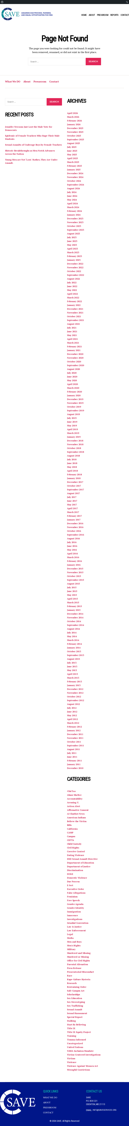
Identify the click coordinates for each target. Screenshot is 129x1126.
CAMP (70, 832)
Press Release (74, 968)
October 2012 (74, 696)
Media (70, 938)
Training (72, 1035)
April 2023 (72, 248)
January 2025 (74, 169)
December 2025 (75, 128)
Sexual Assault (75, 1009)
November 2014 (75, 617)
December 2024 (75, 173)
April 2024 (72, 203)
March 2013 (73, 677)
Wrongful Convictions (79, 1069)
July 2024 (72, 192)
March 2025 (73, 162)
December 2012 (75, 689)
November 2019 (75, 403)
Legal (70, 934)
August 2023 (73, 233)
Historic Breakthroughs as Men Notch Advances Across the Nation (31, 156)
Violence (71, 1062)
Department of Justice (79, 866)
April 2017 (72, 508)
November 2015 (75, 572)
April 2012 (72, 719)
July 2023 (72, 237)
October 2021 (74, 316)
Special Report (75, 1017)
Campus (71, 836)
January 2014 (74, 647)
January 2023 (74, 259)
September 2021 (75, 320)
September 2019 (75, 410)
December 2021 (75, 308)
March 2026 (73, 116)
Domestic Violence (77, 877)
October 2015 (74, 576)
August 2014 (73, 628)
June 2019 (72, 421)
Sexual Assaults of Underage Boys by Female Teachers (29, 147)
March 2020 (73, 387)
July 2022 (72, 282)
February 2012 (74, 726)
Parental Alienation (78, 964)
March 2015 (73, 602)
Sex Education (75, 998)
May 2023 (72, 244)
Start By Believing (77, 1024)
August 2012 (73, 704)
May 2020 (72, 380)
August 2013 (73, 658)
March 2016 (73, 557)
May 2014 (72, 636)
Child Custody (74, 843)
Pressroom (102, 15)
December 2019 (75, 399)
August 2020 (73, 369)
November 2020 (75, 357)
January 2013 (74, 685)
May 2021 (72, 335)
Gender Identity (75, 907)
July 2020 (72, 372)
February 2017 (74, 515)
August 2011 (73, 749)
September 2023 (75, 229)
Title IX (71, 1028)
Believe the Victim (77, 821)
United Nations (75, 1047)
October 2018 (74, 448)
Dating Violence (76, 855)
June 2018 (72, 463)
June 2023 (72, 241)
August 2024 (73, 188)
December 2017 (75, 482)
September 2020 (75, 365)
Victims (71, 1058)
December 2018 (75, 440)
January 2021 (74, 350)
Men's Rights (74, 945)
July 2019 (72, 418)
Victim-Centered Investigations (84, 1054)
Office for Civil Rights (79, 960)
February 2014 (74, 643)
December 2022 (75, 263)
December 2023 (75, 218)
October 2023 (74, 226)
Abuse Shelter (74, 795)
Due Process (73, 881)
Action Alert (73, 806)
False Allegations (76, 892)
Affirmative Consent (78, 810)
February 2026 (74, 120)
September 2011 (75, 745)
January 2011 (74, 764)
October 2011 (74, 741)
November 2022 (75, 267)
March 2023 (73, 252)
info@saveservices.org (105, 1110)
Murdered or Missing (78, 956)
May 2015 (72, 595)
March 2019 (73, 433)
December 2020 (75, 354)
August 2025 (73, 143)
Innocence (72, 915)
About (92, 15)
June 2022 (72, 286)
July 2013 (72, 662)
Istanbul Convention (78, 922)
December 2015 (75, 568)
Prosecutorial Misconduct (81, 971)
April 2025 (72, 158)
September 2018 (75, 451)
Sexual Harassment (77, 1013)
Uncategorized (75, 1043)
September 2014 (75, 625)
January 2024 (74, 214)
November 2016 (75, 527)
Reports (114, 15)
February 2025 (74, 165)
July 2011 (72, 753)
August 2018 (73, 455)
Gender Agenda (75, 904)
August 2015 (73, 583)
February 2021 (74, 346)
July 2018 (72, 459)
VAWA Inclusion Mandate (81, 1050)
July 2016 (72, 542)
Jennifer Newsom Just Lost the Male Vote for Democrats (29, 128)
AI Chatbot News (76, 813)
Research (72, 983)
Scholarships (74, 994)
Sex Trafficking (75, 1005)
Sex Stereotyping (76, 1002)
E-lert (70, 885)
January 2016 (74, 564)
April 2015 (72, 598)
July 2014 (72, 632)
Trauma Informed (76, 1039)
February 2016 (74, 561)
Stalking (71, 1020)
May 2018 (72, 467)
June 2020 (72, 376)
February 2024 (74, 211)
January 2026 (74, 124)
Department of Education (81, 862)
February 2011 (74, 760)
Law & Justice (74, 926)
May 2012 (72, 715)
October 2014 (74, 621)
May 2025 (72, 154)
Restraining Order (77, 986)
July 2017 (72, 497)
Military (71, 949)
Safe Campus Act (76, 990)
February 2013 (74, 681)
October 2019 (74, 406)
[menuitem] (2, 2)
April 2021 (72, 339)
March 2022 (73, 297)
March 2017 (73, 512)
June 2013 (72, 666)
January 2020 (74, 395)
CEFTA (70, 840)
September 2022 (75, 275)
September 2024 (75, 184)
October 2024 (74, 180)
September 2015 (75, 579)
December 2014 (75, 613)
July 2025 (72, 147)
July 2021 (72, 327)
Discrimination (75, 870)
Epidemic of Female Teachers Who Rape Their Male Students (33, 138)
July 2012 (72, 707)
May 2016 (72, 549)
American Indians (77, 817)
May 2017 (72, 504)
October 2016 (74, 531)
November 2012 (75, 692)
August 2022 (73, 278)
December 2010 (75, 768)
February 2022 (74, 301)
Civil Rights (73, 847)
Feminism (72, 896)
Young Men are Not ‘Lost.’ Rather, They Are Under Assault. (32, 165)
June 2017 (72, 500)
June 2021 (72, 331)
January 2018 (74, 478)
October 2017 (74, 485)
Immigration (74, 911)
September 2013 (75, 655)
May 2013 (72, 670)
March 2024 (73, 207)
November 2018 (75, 444)
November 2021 (75, 312)
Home (84, 15)
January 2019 (74, 436)
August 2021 (73, 323)
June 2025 (72, 150)
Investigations (75, 919)
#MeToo (71, 791)
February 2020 (74, 391)
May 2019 (72, 425)
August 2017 (73, 493)
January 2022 (74, 305)
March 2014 (73, 640)
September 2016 (75, 534)
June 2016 (72, 546)
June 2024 (72, 195)
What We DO (13, 81)
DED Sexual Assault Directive (83, 858)
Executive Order (75, 889)
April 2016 (72, 553)
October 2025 (74, 135)
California (72, 828)
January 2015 (74, 610)
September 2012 (75, 700)
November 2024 (75, 177)
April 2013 (72, 674)
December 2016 (75, 523)
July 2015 (72, 587)
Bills (69, 825)
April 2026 (72, 113)
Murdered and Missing (79, 953)
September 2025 (75, 139)
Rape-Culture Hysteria (79, 979)
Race (69, 975)
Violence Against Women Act (83, 1066)
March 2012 (73, 722)
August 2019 (73, 414)
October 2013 (74, 651)
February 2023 (74, 256)
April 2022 (72, 293)
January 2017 (74, 519)
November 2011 (75, 738)
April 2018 (72, 470)
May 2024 (72, 199)
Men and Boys (74, 941)
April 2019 (72, 429)
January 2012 (74, 730)
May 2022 (72, 290)
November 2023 (75, 222)
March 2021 (73, 342)
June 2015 (72, 591)
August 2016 (73, 538)
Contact (125, 15)
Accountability (75, 798)
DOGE (70, 874)
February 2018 (74, 474)
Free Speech (73, 900)
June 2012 (72, 711)
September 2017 (75, 489)
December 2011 (75, 734)
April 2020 (72, 384)
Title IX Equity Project (79, 1032)
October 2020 (74, 361)
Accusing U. (73, 802)
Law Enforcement (76, 930)
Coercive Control (76, 851)
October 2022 (74, 271)
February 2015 (74, 606)
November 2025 (75, 132)
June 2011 (72, 756)
